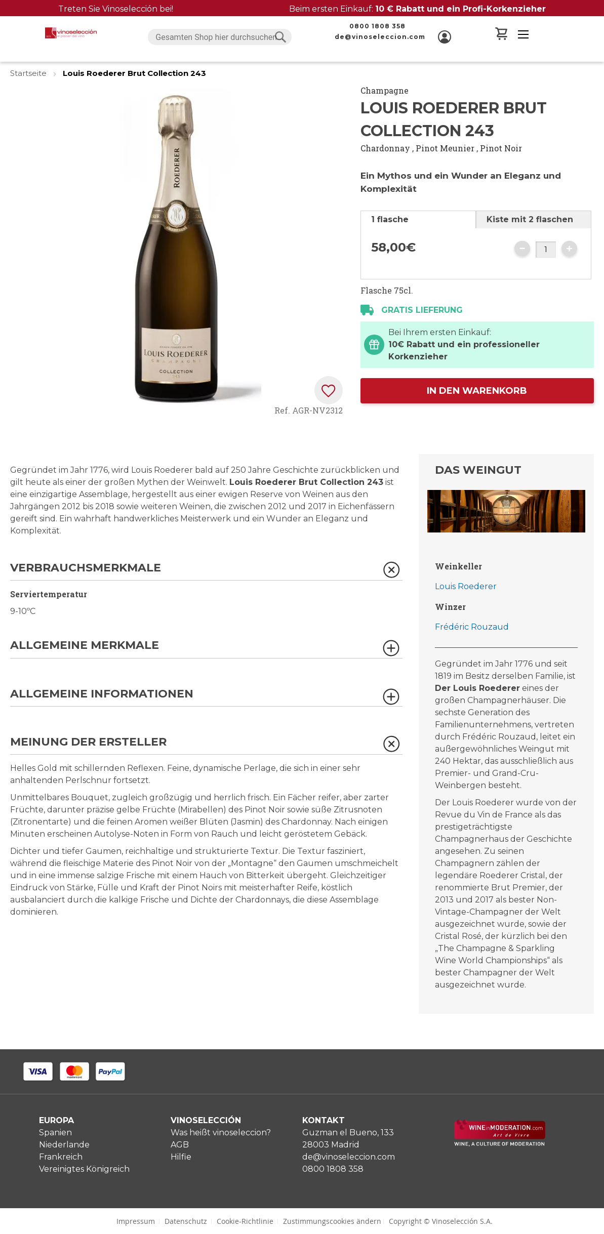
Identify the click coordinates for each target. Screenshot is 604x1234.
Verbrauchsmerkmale (85, 568)
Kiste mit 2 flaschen (530, 219)
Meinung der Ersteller (88, 742)
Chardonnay (385, 148)
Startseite (29, 73)
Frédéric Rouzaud (472, 627)
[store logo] (70, 32)
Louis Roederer (466, 586)
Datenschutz (186, 1221)
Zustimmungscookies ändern (332, 1221)
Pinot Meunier (445, 148)
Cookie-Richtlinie (245, 1221)
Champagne (384, 90)
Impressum (135, 1221)
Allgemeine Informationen (101, 694)
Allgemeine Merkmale (84, 645)
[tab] (418, 219)
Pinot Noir (501, 148)
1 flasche (390, 219)
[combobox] (220, 37)
